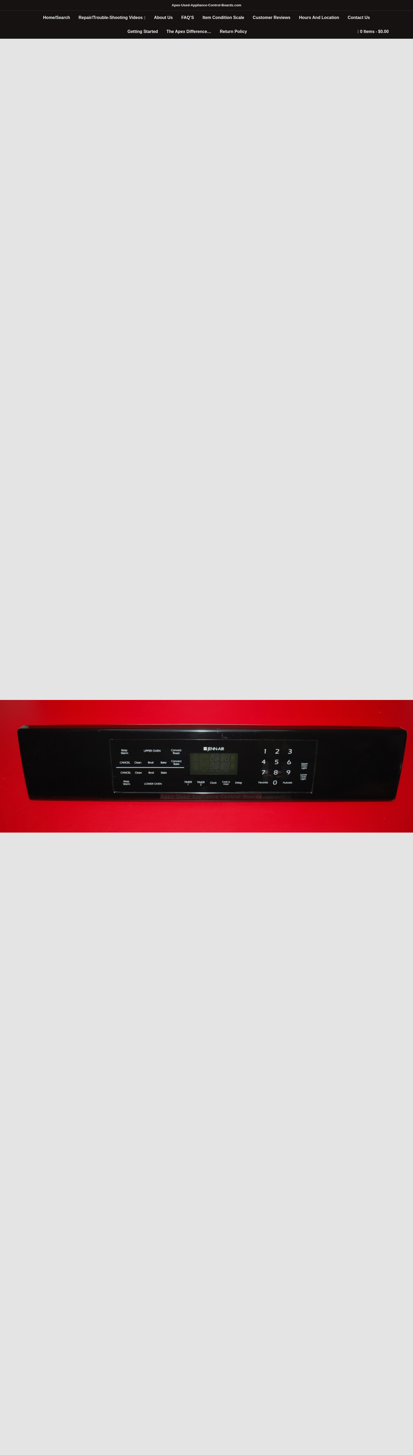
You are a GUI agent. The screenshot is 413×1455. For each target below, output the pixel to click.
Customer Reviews (272, 17)
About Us (163, 17)
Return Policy (233, 31)
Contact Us (359, 17)
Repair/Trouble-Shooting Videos (110, 17)
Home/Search (56, 17)
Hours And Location (319, 17)
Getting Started (142, 31)
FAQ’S (187, 17)
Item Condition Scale (223, 17)
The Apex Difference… (188, 31)
